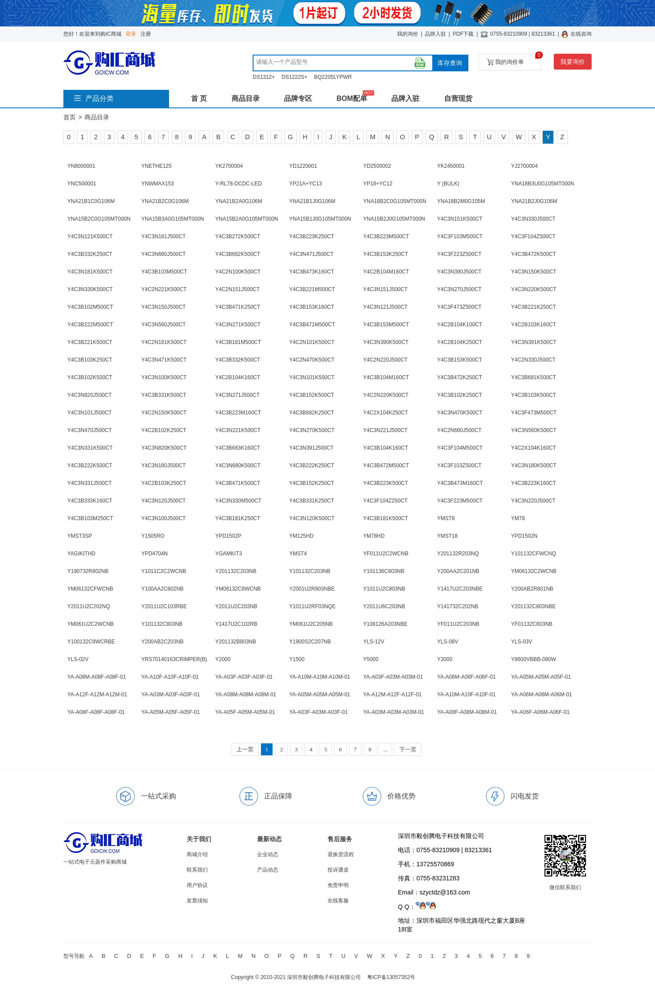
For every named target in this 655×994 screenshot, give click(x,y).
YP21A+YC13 (305, 184)
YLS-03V (521, 642)
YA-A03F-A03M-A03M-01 (393, 677)
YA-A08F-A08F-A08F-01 (96, 712)
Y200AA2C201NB (458, 571)
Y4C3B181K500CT (385, 518)
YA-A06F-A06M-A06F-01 (540, 712)
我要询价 (572, 61)
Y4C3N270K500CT (312, 430)
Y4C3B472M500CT (386, 465)
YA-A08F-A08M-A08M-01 (467, 712)
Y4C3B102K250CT (459, 395)
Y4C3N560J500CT (163, 324)
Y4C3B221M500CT (312, 289)
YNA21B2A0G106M (238, 201)
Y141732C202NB (457, 606)
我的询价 (407, 34)
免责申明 (338, 885)
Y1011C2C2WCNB (163, 571)
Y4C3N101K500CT (312, 377)
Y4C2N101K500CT (312, 342)
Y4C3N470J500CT (89, 430)
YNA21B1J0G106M (312, 201)
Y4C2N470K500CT (312, 360)
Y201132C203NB (235, 571)
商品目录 (246, 98)
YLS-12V (373, 642)
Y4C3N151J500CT (385, 289)
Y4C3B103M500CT (164, 272)
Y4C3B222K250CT (311, 465)
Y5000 (371, 659)
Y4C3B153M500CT (386, 324)
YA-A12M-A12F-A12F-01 (392, 694)
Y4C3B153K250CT (385, 254)
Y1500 (297, 659)
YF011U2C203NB (458, 624)
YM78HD (374, 536)
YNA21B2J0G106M (534, 201)
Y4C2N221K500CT (164, 289)
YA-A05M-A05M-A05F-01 (541, 677)
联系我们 (197, 870)
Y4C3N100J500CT (163, 518)
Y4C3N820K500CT (164, 448)
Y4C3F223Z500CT (459, 254)
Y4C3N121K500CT (90, 236)
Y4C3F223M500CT (459, 501)
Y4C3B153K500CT (459, 360)
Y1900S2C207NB (310, 642)
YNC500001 (81, 184)
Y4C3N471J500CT (311, 254)
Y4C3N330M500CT (238, 501)
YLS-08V (447, 642)
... (385, 749)
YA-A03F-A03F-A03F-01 (244, 677)
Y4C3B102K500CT (89, 377)
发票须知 (197, 901)
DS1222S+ (294, 77)
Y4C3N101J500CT (89, 413)
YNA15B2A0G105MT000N (246, 219)
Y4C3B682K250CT (311, 413)
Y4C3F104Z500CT (533, 236)
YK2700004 (229, 166)
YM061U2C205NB (311, 624)
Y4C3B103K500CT (533, 395)
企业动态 (267, 854)
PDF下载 (463, 34)
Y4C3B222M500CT (90, 324)
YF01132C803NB (531, 624)
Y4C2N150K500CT (164, 413)
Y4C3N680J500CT (163, 254)
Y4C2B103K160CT (533, 324)
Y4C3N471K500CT (164, 360)
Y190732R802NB (87, 571)
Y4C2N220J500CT (385, 360)
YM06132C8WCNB (238, 589)
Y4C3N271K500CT (238, 324)
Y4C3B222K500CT (89, 465)
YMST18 (447, 536)
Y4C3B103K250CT (89, 360)
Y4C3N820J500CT (89, 395)
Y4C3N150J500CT (163, 307)
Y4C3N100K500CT (164, 377)
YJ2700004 (524, 166)
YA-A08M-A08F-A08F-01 (96, 677)
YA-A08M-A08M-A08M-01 (245, 694)
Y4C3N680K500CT (238, 465)
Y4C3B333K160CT (89, 501)
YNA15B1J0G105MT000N (320, 219)
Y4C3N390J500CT (459, 272)
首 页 (199, 98)
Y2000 (223, 659)
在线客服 (338, 901)
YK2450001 (451, 166)
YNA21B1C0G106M (90, 201)
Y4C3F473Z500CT (459, 307)
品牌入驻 (435, 34)
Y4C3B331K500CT (163, 395)
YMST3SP (79, 536)
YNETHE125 (156, 166)
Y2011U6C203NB (384, 606)
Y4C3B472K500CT (533, 254)
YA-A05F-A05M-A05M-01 (245, 712)
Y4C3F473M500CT (533, 413)
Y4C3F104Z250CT (385, 501)
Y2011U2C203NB (236, 606)
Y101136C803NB (383, 571)
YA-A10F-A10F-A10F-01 (170, 677)
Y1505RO (153, 536)
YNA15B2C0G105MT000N (98, 219)
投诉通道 (338, 870)
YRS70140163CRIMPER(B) (174, 659)
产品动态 (267, 870)
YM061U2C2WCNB (90, 624)
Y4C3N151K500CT (459, 219)
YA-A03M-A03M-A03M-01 (393, 712)
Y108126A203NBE (385, 624)
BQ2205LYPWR (333, 77)
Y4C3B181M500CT (238, 342)
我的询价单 (514, 60)
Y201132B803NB (235, 642)
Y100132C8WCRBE (91, 642)
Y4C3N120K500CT (312, 518)
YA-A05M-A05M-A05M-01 (319, 694)
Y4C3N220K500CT (533, 289)
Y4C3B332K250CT (89, 254)
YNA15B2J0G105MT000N (394, 219)
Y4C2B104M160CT (386, 272)
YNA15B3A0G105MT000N (172, 219)
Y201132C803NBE (533, 606)
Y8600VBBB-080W (533, 659)
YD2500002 (377, 166)
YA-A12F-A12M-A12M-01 (97, 694)
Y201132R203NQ (458, 554)
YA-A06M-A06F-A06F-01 (466, 677)
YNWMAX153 (157, 184)
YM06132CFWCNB (90, 589)
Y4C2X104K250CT (385, 413)
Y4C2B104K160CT (237, 377)
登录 (130, 34)
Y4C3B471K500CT (237, 483)
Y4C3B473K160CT (311, 272)
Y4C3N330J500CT (533, 219)
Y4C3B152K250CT (311, 483)
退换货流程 (341, 854)
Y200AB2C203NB (162, 642)
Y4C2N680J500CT (459, 430)
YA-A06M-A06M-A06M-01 (541, 694)
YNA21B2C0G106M (164, 201)
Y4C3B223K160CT (533, 483)
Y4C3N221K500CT (238, 430)
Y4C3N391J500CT (311, 448)
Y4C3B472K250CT (459, 377)
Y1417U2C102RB (236, 624)
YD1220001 (303, 166)
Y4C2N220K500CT (385, 395)
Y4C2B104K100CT (459, 324)
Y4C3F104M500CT (459, 448)
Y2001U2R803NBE (312, 589)
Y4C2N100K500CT (238, 272)
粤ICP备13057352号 (391, 977)
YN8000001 (81, 166)
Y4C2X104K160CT (533, 448)
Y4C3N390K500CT (385, 342)
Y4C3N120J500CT (163, 501)
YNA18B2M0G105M (461, 201)
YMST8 (446, 518)
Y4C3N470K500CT (459, 413)
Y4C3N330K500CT (90, 289)
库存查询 (450, 63)
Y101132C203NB (309, 571)
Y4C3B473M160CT (460, 483)
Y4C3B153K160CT (311, 307)
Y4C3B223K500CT (385, 483)
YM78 (518, 518)
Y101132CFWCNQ (533, 554)
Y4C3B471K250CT (237, 307)
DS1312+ (264, 77)
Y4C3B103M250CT (90, 518)
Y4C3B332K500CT (237, 360)
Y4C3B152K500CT (311, 395)
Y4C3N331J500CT (89, 483)
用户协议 (197, 885)
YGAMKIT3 (228, 554)
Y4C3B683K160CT (237, 448)
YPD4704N (154, 554)
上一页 (245, 749)
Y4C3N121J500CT (385, 307)
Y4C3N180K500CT (533, 465)
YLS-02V (77, 659)
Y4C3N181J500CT (163, 236)
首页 (69, 117)
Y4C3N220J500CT (533, 501)
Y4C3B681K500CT (533, 377)
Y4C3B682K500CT (237, 254)
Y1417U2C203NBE (459, 589)
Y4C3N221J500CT (385, 430)
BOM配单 (351, 98)
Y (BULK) (448, 184)
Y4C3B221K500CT (89, 342)
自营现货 (458, 98)
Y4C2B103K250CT (163, 483)
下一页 (407, 749)
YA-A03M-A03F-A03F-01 (170, 694)
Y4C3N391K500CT (533, 342)
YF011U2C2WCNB (385, 554)
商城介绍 (197, 854)
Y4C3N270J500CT (459, 289)
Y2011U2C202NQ (88, 606)
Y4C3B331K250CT (311, 501)
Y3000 (445, 659)
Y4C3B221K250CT (533, 307)
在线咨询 (581, 34)
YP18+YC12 (377, 184)
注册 (145, 34)
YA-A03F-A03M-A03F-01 (318, 712)
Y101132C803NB (161, 624)
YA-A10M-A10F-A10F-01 (466, 694)
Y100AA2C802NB (162, 589)
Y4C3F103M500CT (459, 236)
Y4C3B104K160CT (385, 448)
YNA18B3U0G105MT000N (542, 184)
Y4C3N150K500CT (533, 272)
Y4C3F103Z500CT (459, 465)
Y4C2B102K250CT (163, 430)
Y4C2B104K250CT (459, 342)
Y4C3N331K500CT (90, 448)
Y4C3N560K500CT (533, 430)
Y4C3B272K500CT (237, 236)
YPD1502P (228, 536)
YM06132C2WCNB (533, 571)
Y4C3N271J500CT (237, 395)
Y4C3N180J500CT (163, 465)
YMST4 (298, 554)
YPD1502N (524, 536)
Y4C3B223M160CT (238, 413)
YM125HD (301, 536)
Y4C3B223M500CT (386, 236)
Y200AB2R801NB (532, 589)
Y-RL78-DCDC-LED (238, 184)
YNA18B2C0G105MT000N (394, 201)
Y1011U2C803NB (384, 589)
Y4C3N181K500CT (90, 272)
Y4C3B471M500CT (312, 324)
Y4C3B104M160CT (386, 377)
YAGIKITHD (81, 554)
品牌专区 (298, 98)
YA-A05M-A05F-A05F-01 (170, 712)
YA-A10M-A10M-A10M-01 (319, 677)
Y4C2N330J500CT (533, 360)
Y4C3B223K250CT (311, 236)
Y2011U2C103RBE (164, 606)
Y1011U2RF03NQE (312, 606)
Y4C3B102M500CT (90, 307)
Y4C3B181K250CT (237, 518)
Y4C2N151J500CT (237, 289)
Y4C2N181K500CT (164, 342)
